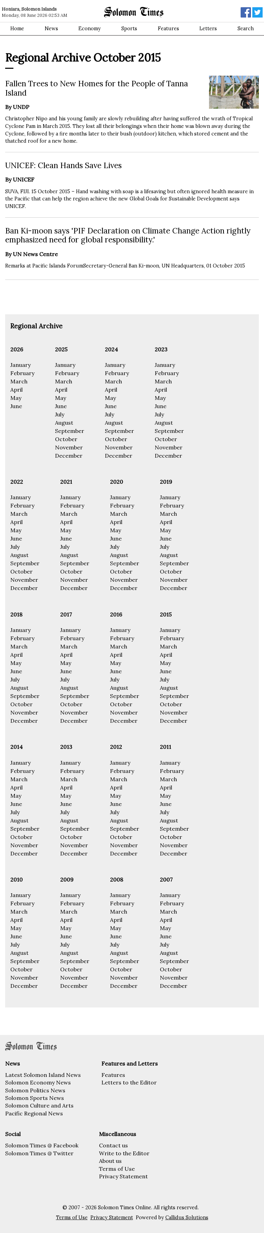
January (20, 364)
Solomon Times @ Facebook (41, 1145)
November (69, 447)
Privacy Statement (123, 1176)
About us (110, 1160)
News (51, 28)
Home (17, 28)
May (15, 397)
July (59, 414)
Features (168, 28)
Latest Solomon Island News (43, 1074)
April (16, 389)
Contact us (113, 1145)
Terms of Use (117, 1168)
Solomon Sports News (34, 1097)
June (16, 406)
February (22, 373)
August (64, 422)
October (66, 439)
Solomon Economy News (38, 1082)
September (69, 430)
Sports (129, 28)
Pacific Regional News (34, 1113)
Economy (89, 28)
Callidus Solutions (186, 1217)
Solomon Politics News (35, 1090)
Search (246, 28)
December (68, 455)
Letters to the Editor (129, 1082)
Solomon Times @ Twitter (39, 1153)
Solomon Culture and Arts (39, 1105)
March (19, 381)
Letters (208, 28)
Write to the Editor (124, 1153)
